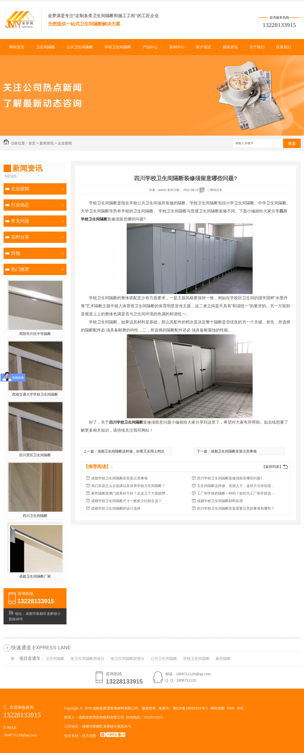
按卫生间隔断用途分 (88, 658)
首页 (32, 143)
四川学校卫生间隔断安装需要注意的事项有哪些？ (236, 508)
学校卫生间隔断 (118, 47)
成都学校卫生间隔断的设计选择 (116, 508)
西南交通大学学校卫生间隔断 (35, 394)
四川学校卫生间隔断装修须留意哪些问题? (229, 478)
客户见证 (203, 47)
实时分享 (20, 237)
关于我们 (256, 47)
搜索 (292, 143)
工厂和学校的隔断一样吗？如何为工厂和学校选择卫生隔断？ (237, 493)
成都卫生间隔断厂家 (35, 576)
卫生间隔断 (45, 47)
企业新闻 (65, 143)
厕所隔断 (223, 658)
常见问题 (20, 220)
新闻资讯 (230, 47)
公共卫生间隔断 (79, 47)
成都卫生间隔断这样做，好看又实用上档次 (130, 451)
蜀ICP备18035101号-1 (190, 708)
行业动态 (20, 204)
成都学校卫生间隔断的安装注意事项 (119, 478)
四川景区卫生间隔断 (35, 455)
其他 (15, 253)
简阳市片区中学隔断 (35, 334)
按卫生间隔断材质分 (128, 658)
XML (240, 708)
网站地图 (218, 708)
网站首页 (16, 47)
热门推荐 (20, 269)
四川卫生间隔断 (35, 516)
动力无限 (89, 736)
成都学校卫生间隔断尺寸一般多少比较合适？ (126, 501)
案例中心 (176, 47)
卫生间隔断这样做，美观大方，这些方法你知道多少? (237, 486)
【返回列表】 (272, 467)
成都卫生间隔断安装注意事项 (234, 451)
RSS (230, 708)
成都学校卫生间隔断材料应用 (220, 501)
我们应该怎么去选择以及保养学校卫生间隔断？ (128, 486)
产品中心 (150, 47)
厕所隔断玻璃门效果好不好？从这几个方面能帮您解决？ (131, 493)
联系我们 (283, 47)
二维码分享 (214, 190)
